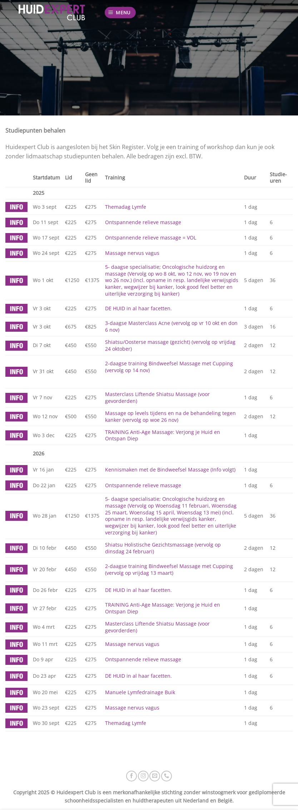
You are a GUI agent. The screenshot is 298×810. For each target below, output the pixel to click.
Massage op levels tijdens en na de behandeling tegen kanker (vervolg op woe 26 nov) (170, 416)
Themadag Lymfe (125, 206)
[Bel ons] (166, 776)
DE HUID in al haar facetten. (138, 308)
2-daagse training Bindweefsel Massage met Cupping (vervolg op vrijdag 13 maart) (169, 569)
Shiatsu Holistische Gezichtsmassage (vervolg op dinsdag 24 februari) (163, 548)
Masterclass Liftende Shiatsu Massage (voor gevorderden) (157, 397)
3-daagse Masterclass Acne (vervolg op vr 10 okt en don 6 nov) (171, 326)
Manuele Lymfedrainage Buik (140, 692)
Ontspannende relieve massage (143, 222)
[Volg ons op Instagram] (143, 776)
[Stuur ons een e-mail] (154, 776)
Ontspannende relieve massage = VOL (150, 237)
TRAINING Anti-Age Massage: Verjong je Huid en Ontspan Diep (162, 435)
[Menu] (120, 13)
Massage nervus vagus (132, 253)
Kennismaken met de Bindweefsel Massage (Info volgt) (170, 469)
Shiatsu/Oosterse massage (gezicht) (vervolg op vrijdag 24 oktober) (170, 345)
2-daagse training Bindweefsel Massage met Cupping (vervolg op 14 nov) (169, 367)
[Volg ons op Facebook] (131, 776)
